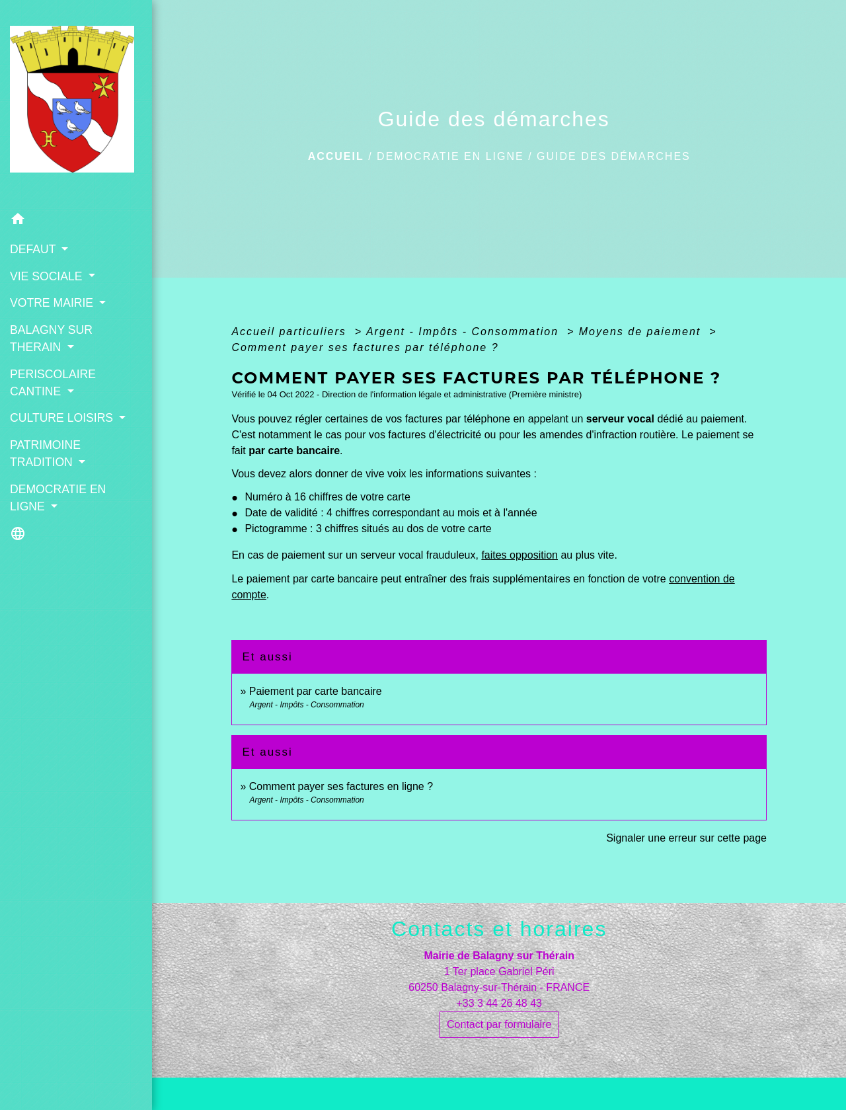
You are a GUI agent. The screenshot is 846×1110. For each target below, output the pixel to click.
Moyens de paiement (642, 331)
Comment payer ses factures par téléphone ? (364, 347)
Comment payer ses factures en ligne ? (341, 786)
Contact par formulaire (499, 1024)
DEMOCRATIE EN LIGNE (450, 156)
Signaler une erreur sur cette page (686, 838)
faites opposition (519, 555)
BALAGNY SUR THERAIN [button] (51, 338)
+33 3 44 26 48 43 (498, 1003)
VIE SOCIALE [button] (47, 276)
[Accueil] (76, 103)
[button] (76, 221)
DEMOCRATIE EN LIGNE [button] (58, 498)
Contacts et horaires (499, 929)
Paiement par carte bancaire (315, 691)
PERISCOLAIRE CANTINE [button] (53, 383)
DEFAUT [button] (34, 249)
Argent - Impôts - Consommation (464, 331)
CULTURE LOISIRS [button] (63, 417)
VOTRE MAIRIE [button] (53, 302)
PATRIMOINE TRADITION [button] (45, 453)
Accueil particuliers (290, 331)
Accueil (336, 156)
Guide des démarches (614, 156)
